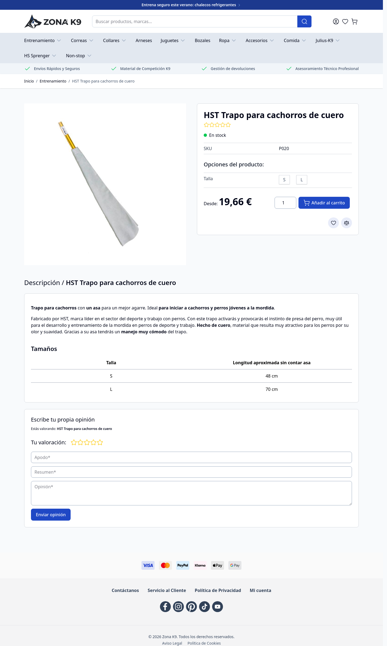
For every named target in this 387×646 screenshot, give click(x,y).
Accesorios (260, 40)
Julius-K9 (328, 40)
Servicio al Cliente (167, 590)
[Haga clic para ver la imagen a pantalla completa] (105, 184)
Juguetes (173, 40)
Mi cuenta (260, 590)
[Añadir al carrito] (324, 203)
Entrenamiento (43, 40)
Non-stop (79, 55)
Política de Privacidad (218, 590)
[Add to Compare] (346, 222)
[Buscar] (304, 21)
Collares (115, 40)
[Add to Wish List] (333, 222)
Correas (82, 40)
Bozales (202, 40)
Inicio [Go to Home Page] (29, 81)
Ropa (228, 40)
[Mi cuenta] (336, 21)
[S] (284, 178)
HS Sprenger (40, 55)
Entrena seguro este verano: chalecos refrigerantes (191, 4)
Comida (295, 40)
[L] (301, 178)
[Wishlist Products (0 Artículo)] (345, 21)
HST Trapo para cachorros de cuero (103, 81)
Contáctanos (125, 590)
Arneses (144, 40)
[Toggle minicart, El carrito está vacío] (354, 21)
